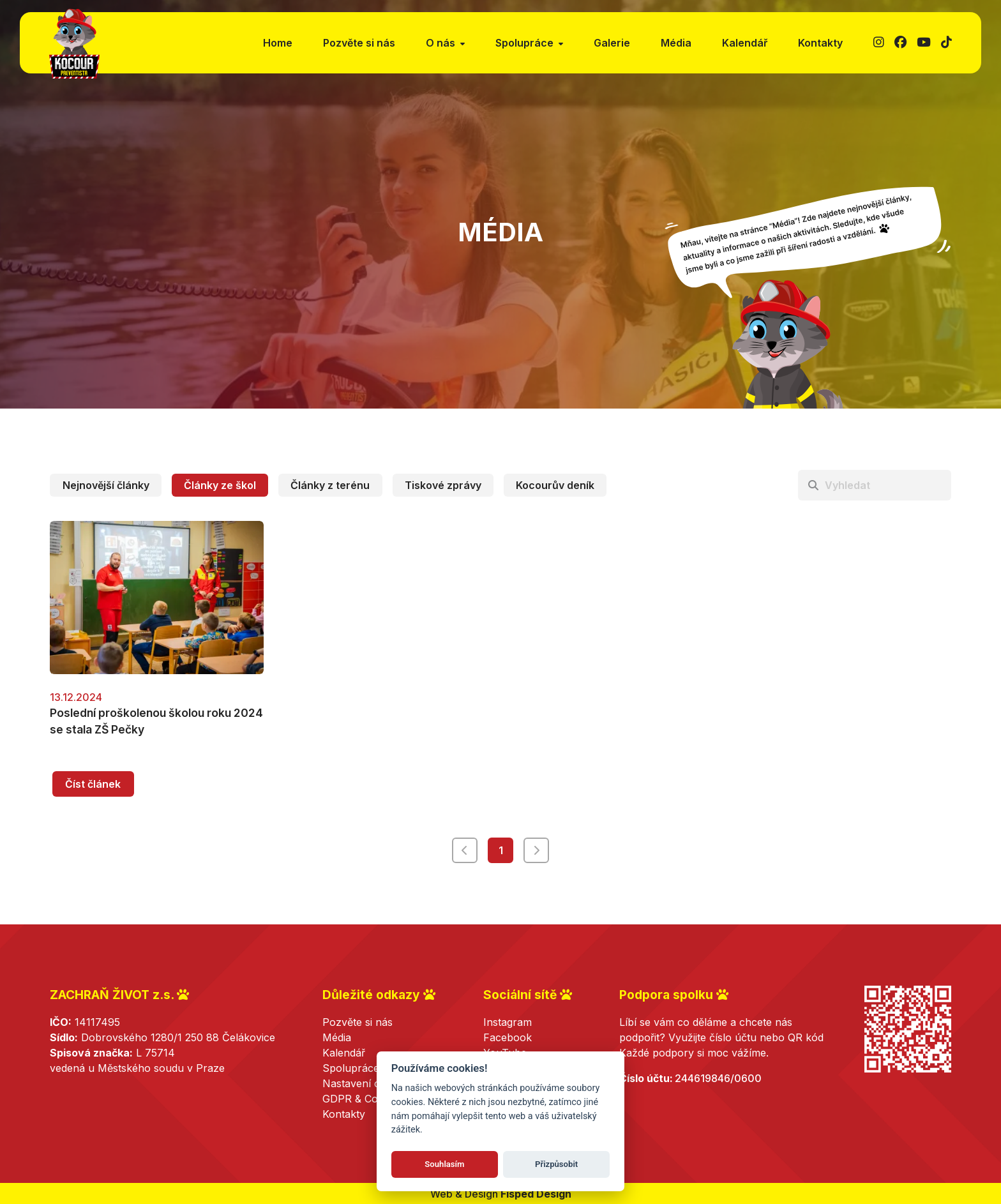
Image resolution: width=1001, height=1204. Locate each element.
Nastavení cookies (366, 1083)
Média (676, 42)
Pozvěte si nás (359, 42)
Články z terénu (330, 485)
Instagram (507, 1022)
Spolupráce (350, 1068)
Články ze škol (220, 485)
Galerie (612, 42)
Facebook (507, 1037)
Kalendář (744, 42)
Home (277, 42)
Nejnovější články (106, 485)
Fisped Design (535, 1193)
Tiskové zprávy (443, 485)
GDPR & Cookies (362, 1098)
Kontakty (820, 42)
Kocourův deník (555, 485)
